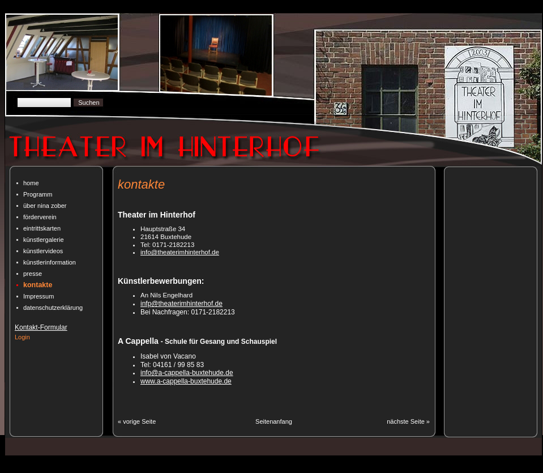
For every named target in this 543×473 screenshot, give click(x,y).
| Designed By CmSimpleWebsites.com (250, 469)
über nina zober (44, 205)
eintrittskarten (42, 228)
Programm (37, 194)
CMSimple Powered (160, 469)
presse (32, 273)
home (31, 183)
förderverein (40, 217)
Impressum (38, 296)
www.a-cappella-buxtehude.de (186, 381)
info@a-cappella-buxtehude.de (186, 373)
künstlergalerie (43, 239)
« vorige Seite (137, 421)
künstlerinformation (49, 262)
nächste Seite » (408, 421)
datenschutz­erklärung (53, 307)
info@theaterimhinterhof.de (179, 252)
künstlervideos (43, 251)
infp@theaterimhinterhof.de (181, 304)
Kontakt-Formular (41, 327)
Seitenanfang (273, 421)
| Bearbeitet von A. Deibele (351, 469)
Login (22, 337)
